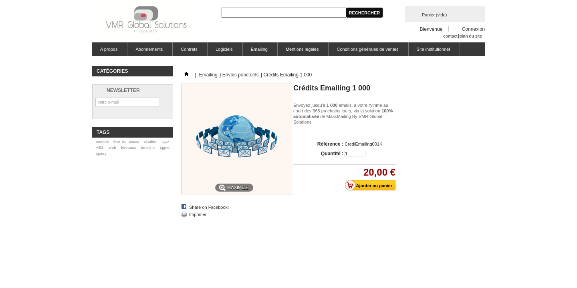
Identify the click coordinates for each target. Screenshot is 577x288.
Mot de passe (126, 141)
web (112, 147)
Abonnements (149, 49)
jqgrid (164, 147)
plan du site (471, 36)
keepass (128, 147)
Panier (434, 14)
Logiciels (224, 49)
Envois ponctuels (240, 75)
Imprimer (197, 214)
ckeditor (151, 141)
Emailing (259, 49)
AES (100, 147)
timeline (148, 147)
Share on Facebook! (209, 207)
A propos (108, 49)
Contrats (189, 49)
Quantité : (332, 153)
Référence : (330, 144)
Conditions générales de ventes (367, 49)
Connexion (473, 29)
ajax (165, 141)
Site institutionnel (433, 49)
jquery (101, 153)
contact (450, 36)
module (102, 141)
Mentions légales (302, 49)
